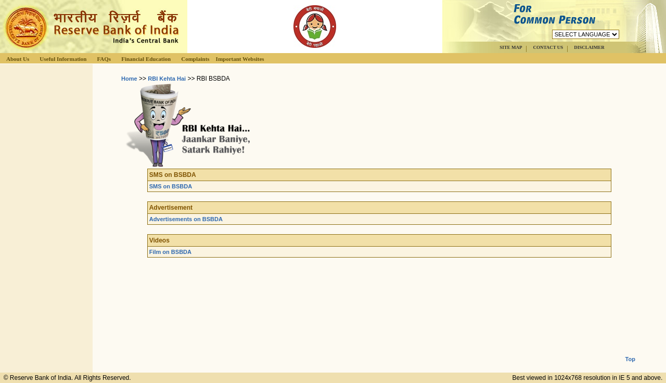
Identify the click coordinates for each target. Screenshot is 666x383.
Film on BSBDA (170, 252)
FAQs (104, 59)
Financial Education (146, 59)
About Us (17, 59)
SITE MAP (510, 47)
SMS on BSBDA (171, 186)
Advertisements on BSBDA (186, 219)
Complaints (195, 59)
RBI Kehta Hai (167, 78)
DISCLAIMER (589, 47)
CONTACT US (548, 47)
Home (129, 78)
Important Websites (240, 59)
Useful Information (63, 59)
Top (630, 351)
